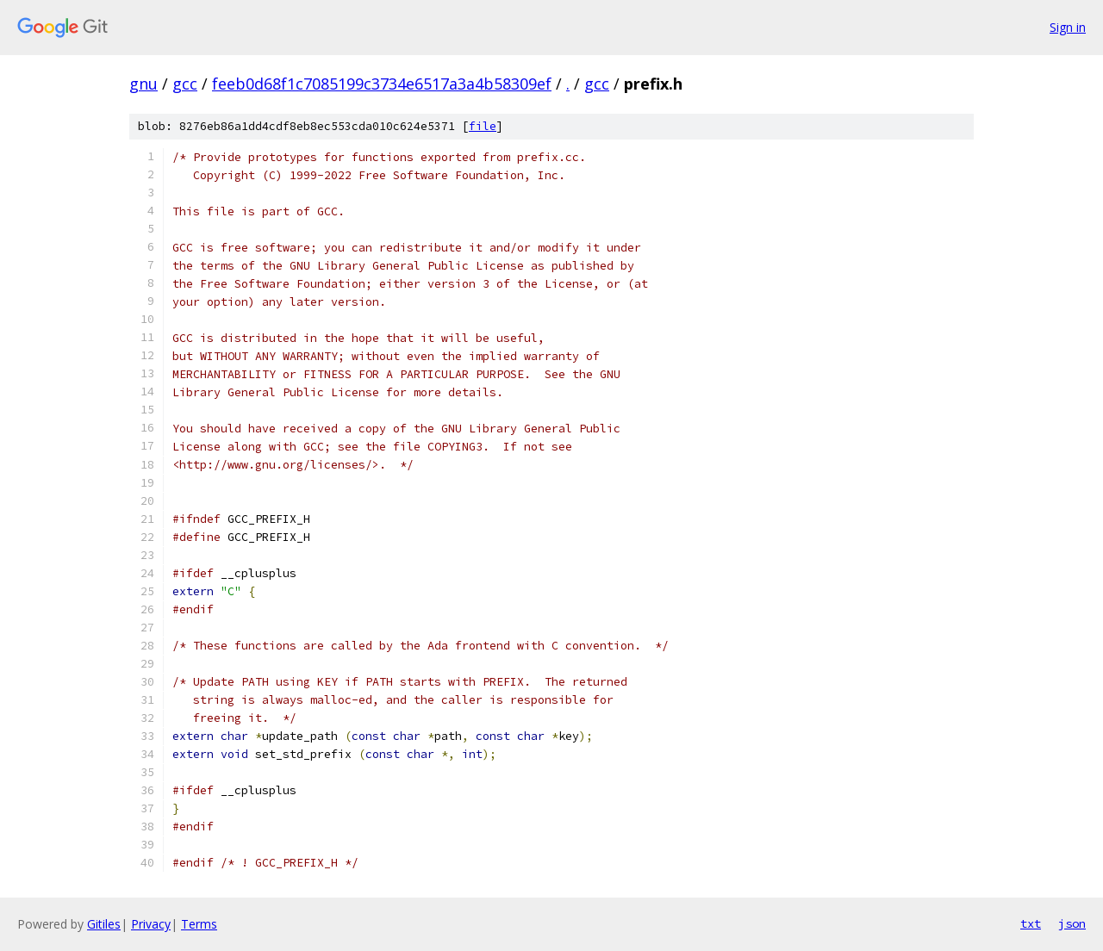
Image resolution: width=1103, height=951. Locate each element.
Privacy (151, 924)
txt (1030, 923)
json (1072, 923)
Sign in (1068, 27)
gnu (143, 83)
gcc (184, 83)
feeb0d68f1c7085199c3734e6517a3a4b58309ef (382, 83)
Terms (199, 924)
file (482, 126)
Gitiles (104, 924)
